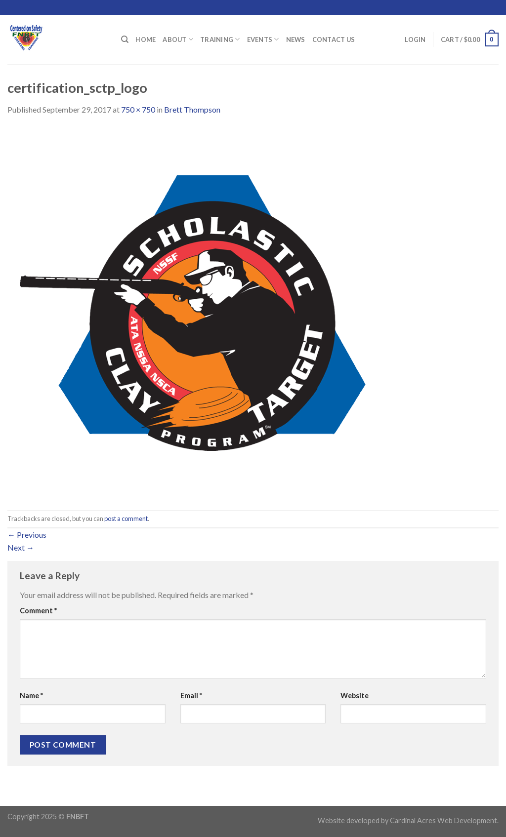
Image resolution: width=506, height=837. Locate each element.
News (295, 39)
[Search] (124, 39)
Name (31, 695)
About (178, 39)
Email (191, 695)
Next (20, 547)
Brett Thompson (192, 109)
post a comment (126, 518)
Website (354, 695)
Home (145, 39)
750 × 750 (138, 109)
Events (263, 39)
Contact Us (333, 39)
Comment (38, 610)
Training (220, 39)
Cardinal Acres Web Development (443, 820)
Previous (26, 534)
